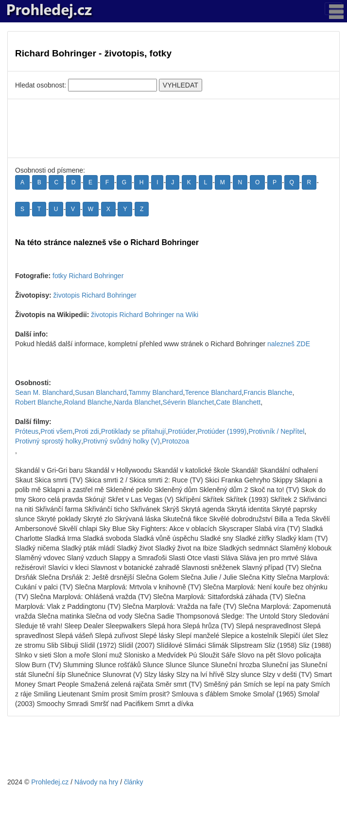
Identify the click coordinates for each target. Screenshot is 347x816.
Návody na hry (96, 782)
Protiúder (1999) (221, 431)
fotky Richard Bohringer (87, 276)
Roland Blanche (88, 402)
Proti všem (56, 431)
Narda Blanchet (137, 402)
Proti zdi (86, 431)
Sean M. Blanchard (44, 392)
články (133, 782)
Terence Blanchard (213, 392)
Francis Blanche (267, 392)
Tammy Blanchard (156, 392)
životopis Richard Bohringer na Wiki (144, 315)
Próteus (26, 431)
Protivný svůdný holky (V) (121, 441)
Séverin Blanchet (188, 402)
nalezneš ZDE (288, 344)
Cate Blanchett (238, 402)
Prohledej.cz (50, 782)
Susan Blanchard (101, 392)
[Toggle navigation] (333, 8)
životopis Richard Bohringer (95, 295)
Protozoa (175, 441)
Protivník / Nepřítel (276, 431)
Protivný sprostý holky (48, 441)
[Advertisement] (173, 128)
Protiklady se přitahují (133, 431)
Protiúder (181, 431)
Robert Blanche (38, 402)
